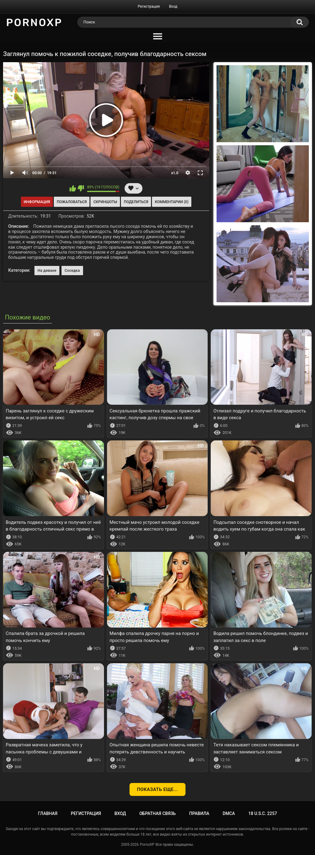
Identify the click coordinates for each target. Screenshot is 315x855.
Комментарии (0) (171, 202)
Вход (173, 6)
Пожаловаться (72, 202)
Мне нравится (73, 188)
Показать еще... (157, 789)
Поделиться (136, 202)
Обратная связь (157, 813)
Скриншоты (105, 202)
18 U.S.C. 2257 (262, 813)
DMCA (229, 813)
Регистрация (149, 6)
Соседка (72, 270)
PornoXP (147, 844)
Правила (199, 813)
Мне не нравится (81, 188)
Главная (48, 813)
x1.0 (174, 173)
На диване (47, 270)
